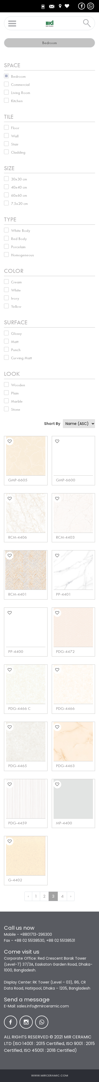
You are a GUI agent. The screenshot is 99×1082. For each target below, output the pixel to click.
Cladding (18, 152)
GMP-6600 (65, 480)
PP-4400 (15, 651)
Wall (14, 136)
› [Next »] (70, 896)
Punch (16, 350)
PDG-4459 (17, 823)
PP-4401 (63, 594)
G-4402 (15, 880)
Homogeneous (22, 255)
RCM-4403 (65, 537)
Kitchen (17, 101)
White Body (20, 230)
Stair (14, 144)
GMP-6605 (17, 480)
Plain (15, 393)
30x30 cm (19, 179)
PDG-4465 (17, 765)
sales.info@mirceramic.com (43, 1006)
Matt (14, 342)
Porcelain (18, 247)
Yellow (16, 306)
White (16, 290)
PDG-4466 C (19, 708)
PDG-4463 (65, 765)
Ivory (15, 298)
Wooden (18, 385)
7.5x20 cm (19, 203)
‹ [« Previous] (28, 896)
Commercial (20, 84)
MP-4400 (64, 823)
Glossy (16, 333)
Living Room (20, 93)
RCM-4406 (17, 537)
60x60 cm (19, 195)
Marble (17, 401)
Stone (15, 409)
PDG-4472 (65, 651)
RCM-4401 (17, 594)
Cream (16, 282)
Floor (15, 128)
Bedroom (18, 76)
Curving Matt (21, 358)
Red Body (19, 239)
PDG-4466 (65, 708)
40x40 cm (19, 187)
